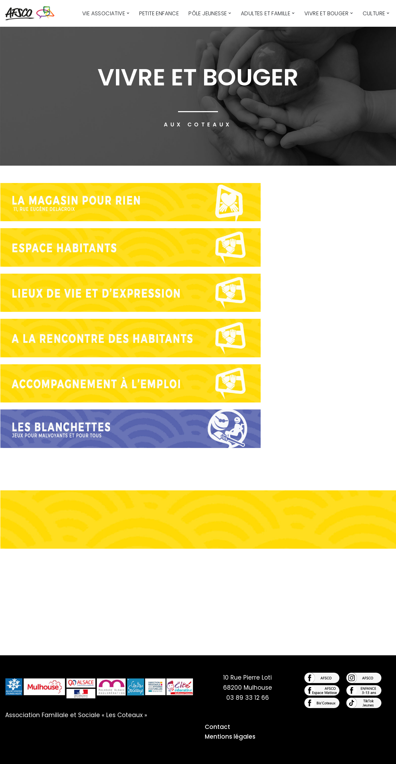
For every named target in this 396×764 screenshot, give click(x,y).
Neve (12, 754)
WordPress (80, 754)
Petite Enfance (160, 13)
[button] (129, 13)
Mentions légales (230, 736)
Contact (217, 727)
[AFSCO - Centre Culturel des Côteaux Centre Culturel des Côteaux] (33, 13)
